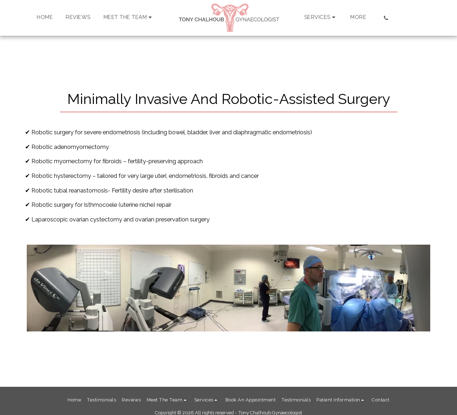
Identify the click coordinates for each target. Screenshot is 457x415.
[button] (129, 18)
